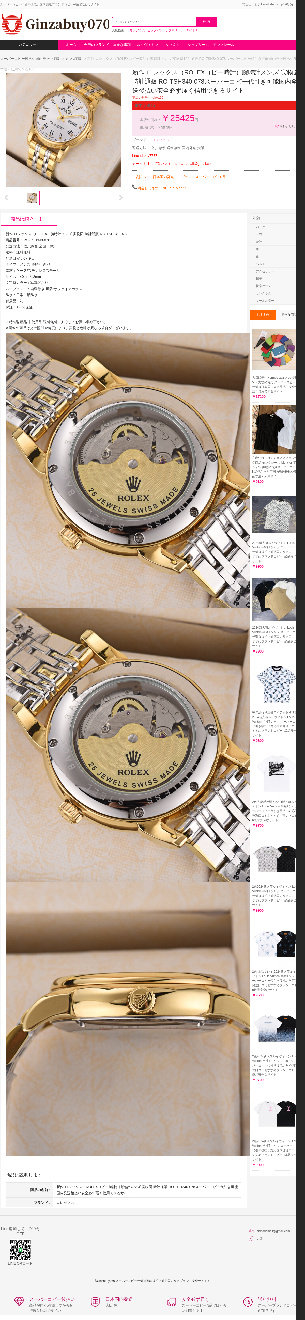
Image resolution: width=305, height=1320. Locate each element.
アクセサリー (265, 271)
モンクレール (223, 45)
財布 (259, 234)
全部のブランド (96, 45)
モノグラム (137, 30)
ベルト (260, 264)
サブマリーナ (174, 30)
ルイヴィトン (147, 45)
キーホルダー (265, 301)
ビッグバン (155, 30)
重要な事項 (122, 45)
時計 (57, 59)
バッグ (260, 227)
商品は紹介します (29, 219)
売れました (284, 126)
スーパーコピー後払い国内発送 (25, 59)
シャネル (173, 45)
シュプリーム (198, 45)
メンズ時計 (74, 59)
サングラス (263, 293)
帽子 (259, 278)
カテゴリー (37, 44)
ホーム (71, 45)
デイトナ (192, 30)
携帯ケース (263, 286)
